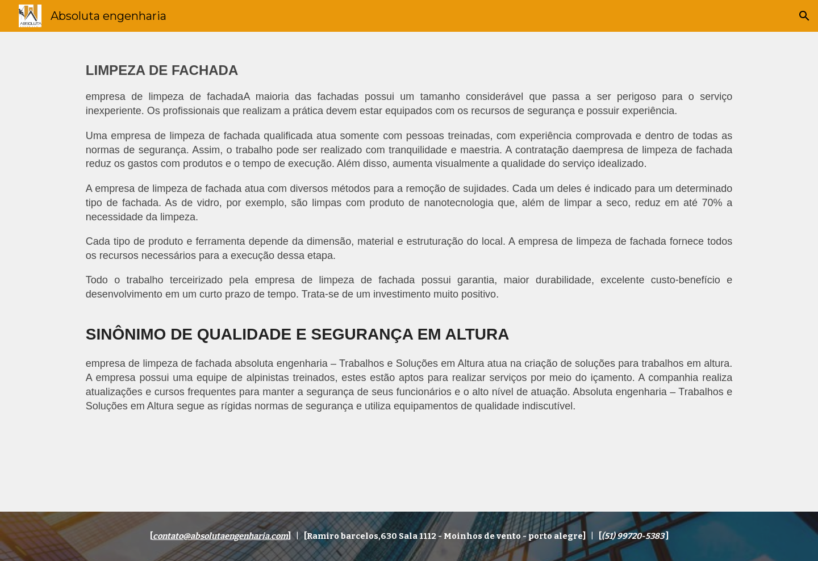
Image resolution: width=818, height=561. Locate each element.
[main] (409, 271)
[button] (804, 16)
